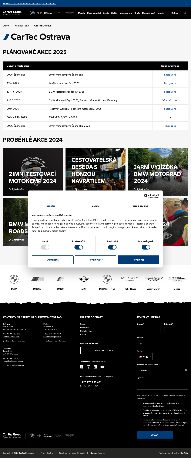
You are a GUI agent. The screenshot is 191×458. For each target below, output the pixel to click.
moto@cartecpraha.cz (52, 336)
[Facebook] (81, 367)
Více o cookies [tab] (140, 205)
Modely (81, 13)
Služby (114, 13)
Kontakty (161, 13)
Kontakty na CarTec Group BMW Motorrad (32, 317)
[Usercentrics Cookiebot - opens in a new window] (146, 196)
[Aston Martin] (70, 13)
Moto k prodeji (94, 13)
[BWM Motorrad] (48, 13)
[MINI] (39, 13)
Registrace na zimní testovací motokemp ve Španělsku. (29, 3)
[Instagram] (88, 367)
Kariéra (83, 334)
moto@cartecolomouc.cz (13, 361)
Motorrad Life (126, 13)
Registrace (170, 125)
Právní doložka (47, 453)
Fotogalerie (170, 74)
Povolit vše (138, 259)
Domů (6, 25)
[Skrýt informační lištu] (187, 3)
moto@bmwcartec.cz (11, 336)
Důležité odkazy (91, 317)
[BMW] (32, 13)
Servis (106, 13)
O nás (137, 13)
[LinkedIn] (95, 367)
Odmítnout (52, 259)
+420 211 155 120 (52, 334)
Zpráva (140, 377)
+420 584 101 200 (11, 358)
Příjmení (168, 324)
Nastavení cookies (97, 453)
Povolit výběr (96, 259)
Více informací (170, 100)
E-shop (174, 13)
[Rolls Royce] (58, 13)
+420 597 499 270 (11, 334)
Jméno (140, 324)
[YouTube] (102, 367)
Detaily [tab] (95, 205)
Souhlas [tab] (51, 205)
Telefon (140, 351)
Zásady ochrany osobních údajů (72, 453)
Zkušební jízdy (86, 331)
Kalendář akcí (148, 13)
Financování (85, 327)
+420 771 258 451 (90, 382)
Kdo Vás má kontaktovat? (148, 364)
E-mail (140, 337)
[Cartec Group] (12, 13)
